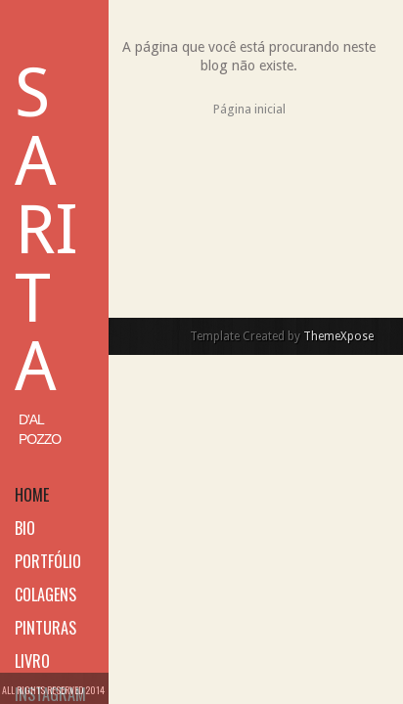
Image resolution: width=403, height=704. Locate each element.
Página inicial (249, 109)
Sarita (46, 230)
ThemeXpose (338, 336)
